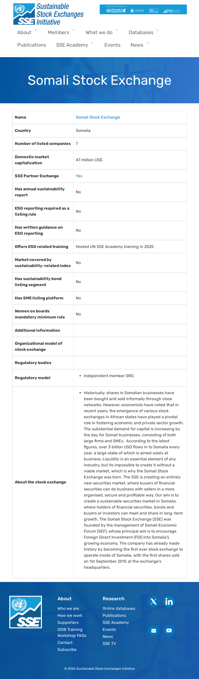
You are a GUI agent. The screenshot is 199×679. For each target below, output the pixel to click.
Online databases (119, 608)
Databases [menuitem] (142, 34)
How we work (69, 615)
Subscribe (67, 649)
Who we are (68, 608)
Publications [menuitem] (31, 45)
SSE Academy (116, 622)
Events (109, 629)
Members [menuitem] (60, 34)
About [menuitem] (25, 34)
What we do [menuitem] (100, 34)
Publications (114, 615)
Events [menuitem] (112, 45)
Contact (65, 642)
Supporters (68, 622)
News (108, 636)
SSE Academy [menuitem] (73, 46)
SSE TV (109, 643)
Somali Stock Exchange (98, 117)
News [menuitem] (138, 46)
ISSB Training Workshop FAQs (71, 632)
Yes (79, 176)
